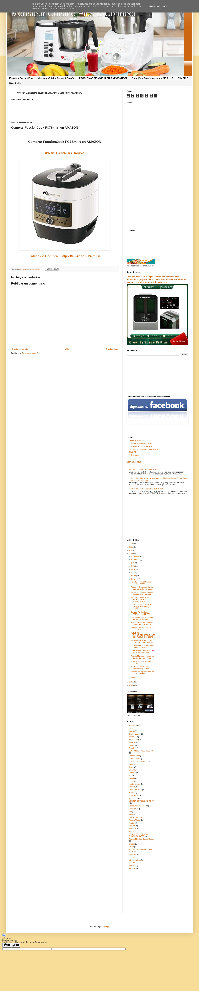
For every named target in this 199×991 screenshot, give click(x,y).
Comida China (134, 759)
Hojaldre (132, 787)
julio (133, 563)
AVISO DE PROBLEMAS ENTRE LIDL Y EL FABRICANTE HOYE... (140, 600)
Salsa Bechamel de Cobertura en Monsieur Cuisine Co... (142, 624)
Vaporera (132, 863)
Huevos (131, 793)
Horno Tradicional (135, 790)
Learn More (154, 6)
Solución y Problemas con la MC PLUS (152, 78)
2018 (131, 682)
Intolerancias (133, 795)
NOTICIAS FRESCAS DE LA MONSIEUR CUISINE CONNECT (141, 607)
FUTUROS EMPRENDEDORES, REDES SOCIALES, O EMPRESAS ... (143, 635)
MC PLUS (132, 798)
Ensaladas (133, 770)
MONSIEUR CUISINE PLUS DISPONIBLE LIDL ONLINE (142, 641)
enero (133, 678)
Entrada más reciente (20, 349)
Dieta (131, 764)
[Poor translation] (15, 945)
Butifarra (132, 742)
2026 (131, 544)
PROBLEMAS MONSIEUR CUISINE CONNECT (103, 78)
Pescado (132, 826)
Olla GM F (183, 78)
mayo (133, 569)
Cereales (132, 748)
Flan (130, 776)
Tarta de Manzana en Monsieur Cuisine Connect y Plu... (142, 657)
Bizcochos (132, 737)
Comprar (64, 153)
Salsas (131, 847)
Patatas (131, 823)
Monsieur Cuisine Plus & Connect (73, 13)
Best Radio (15, 83)
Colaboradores (134, 756)
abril (133, 572)
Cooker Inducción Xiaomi (138, 761)
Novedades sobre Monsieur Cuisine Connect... (141, 583)
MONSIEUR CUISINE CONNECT (141, 444)
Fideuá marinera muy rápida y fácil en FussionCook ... (142, 618)
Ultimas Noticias (135, 860)
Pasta (131, 814)
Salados (132, 844)
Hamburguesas (134, 784)
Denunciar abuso (135, 462)
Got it (165, 6)
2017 (131, 685)
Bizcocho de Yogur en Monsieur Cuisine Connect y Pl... (142, 673)
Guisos (131, 781)
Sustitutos (132, 854)
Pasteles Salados (135, 817)
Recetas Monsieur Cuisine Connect (142, 839)
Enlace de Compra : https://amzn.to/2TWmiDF (65, 256)
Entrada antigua (112, 349)
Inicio (67, 349)
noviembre (135, 556)
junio (133, 566)
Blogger (107, 927)
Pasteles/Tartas (134, 820)
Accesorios (133, 725)
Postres (131, 831)
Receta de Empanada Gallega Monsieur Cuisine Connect (142, 588)
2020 (131, 550)
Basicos (132, 731)
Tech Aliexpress (134, 455)
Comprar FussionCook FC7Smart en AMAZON (140, 613)
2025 (131, 547)
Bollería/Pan (133, 740)
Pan (130, 812)
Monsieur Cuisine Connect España (56, 78)
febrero (134, 579)
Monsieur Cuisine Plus (21, 78)
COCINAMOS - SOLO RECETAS (141, 751)
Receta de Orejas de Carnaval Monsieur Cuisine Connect (142, 593)
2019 (131, 553)
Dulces (131, 767)
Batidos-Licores (134, 734)
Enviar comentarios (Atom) (31, 353)
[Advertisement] (64, 378)
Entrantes (132, 773)
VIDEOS (132, 869)
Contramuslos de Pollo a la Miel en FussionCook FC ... (142, 646)
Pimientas (132, 829)
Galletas (132, 778)
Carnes (131, 745)
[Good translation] (6, 945)
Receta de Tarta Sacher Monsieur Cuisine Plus (140, 668)
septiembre (135, 560)
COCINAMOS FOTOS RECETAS (141, 447)
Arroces (131, 728)
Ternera (131, 857)
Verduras (132, 866)
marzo (133, 576)
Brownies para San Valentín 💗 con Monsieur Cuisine (142, 652)
